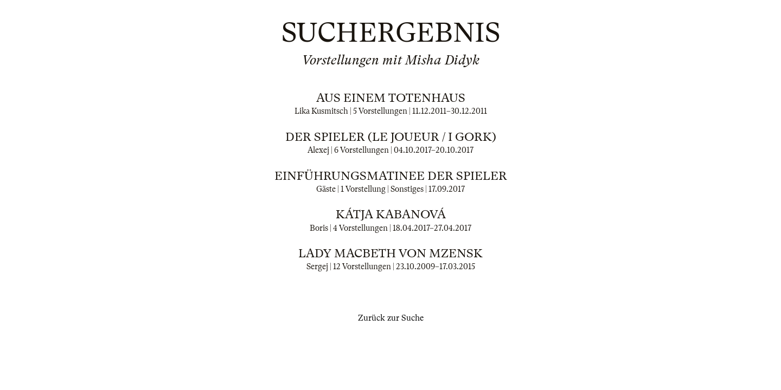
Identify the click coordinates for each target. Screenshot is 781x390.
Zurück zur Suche (391, 318)
